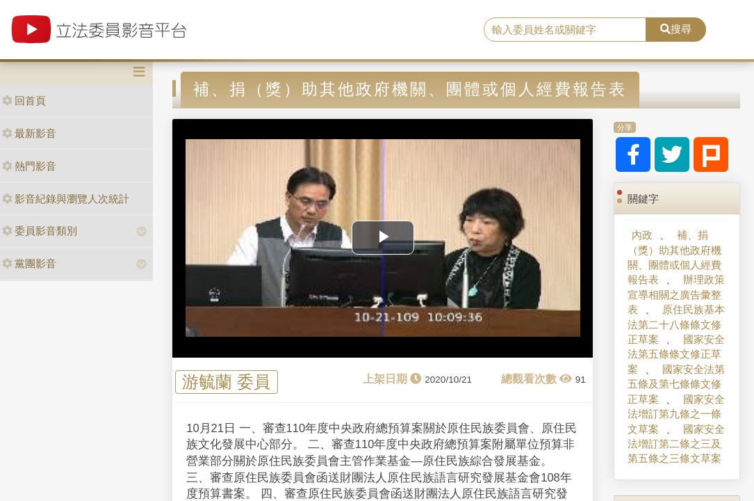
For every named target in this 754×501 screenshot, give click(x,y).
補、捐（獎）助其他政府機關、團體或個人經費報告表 (674, 257)
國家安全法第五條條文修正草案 (676, 354)
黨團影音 (29, 263)
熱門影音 (29, 166)
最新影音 (29, 133)
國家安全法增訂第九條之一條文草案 (676, 414)
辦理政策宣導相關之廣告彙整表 (676, 294)
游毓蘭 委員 (226, 382)
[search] (565, 29)
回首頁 (24, 100)
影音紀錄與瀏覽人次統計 (65, 199)
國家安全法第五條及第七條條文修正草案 (676, 384)
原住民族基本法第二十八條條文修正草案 (676, 324)
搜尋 (675, 29)
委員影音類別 (39, 231)
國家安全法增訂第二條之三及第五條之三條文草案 (676, 444)
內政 (642, 235)
